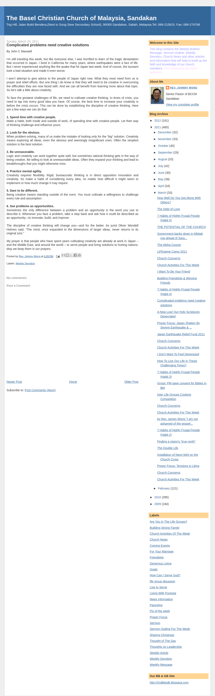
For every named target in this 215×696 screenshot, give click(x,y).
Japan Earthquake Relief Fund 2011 (181, 334)
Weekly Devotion (25, 263)
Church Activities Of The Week (170, 533)
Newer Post (14, 381)
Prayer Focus (158, 617)
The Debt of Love (168, 209)
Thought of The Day (163, 641)
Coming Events (160, 545)
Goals (153, 569)
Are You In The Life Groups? (168, 521)
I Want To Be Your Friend (173, 271)
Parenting (156, 605)
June (161, 172)
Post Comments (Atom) (40, 390)
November (165, 139)
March (162, 192)
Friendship (157, 557)
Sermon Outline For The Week (170, 629)
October (163, 145)
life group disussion (162, 581)
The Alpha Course (169, 245)
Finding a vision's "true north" (176, 441)
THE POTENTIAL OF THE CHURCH (181, 227)
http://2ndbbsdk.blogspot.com (169, 682)
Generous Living (160, 563)
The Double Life (167, 448)
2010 (158, 497)
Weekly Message (161, 664)
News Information (161, 599)
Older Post (131, 381)
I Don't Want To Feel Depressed (178, 354)
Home (73, 381)
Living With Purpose (163, 593)
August (163, 159)
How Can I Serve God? (165, 575)
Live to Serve (158, 587)
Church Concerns (168, 258)
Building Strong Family (165, 527)
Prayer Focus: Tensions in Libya (178, 466)
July (161, 166)
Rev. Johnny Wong (183, 87)
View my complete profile (182, 104)
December (165, 132)
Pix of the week (160, 611)
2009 (158, 504)
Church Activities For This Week (178, 265)
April (161, 186)
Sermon (155, 623)
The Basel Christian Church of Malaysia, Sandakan (81, 18)
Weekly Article (159, 653)
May (161, 179)
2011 (158, 127)
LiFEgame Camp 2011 (172, 251)
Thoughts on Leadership (166, 646)
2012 (158, 120)
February (164, 488)
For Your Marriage (161, 551)
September (165, 152)
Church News (159, 539)
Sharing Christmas (162, 635)
